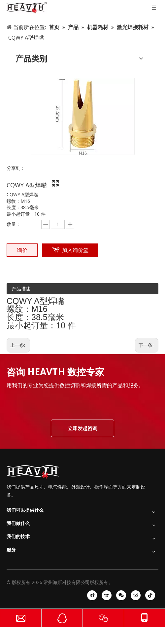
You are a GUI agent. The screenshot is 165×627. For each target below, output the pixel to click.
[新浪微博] (92, 595)
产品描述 (21, 288)
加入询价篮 (75, 250)
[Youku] (107, 595)
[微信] (121, 595)
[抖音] (150, 595)
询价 (22, 250)
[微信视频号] (136, 595)
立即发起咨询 (82, 428)
